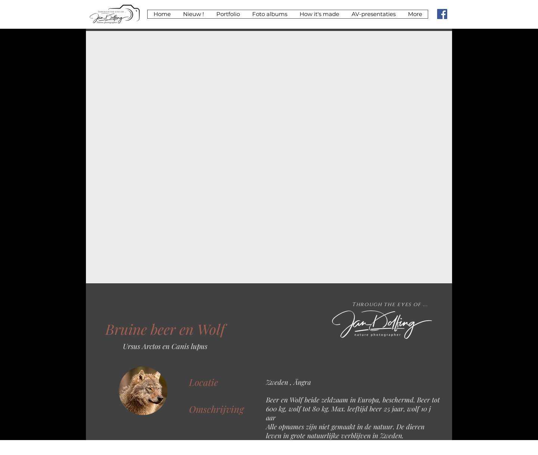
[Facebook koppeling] (442, 14)
